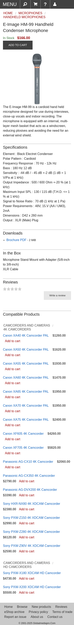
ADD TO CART (17, 45)
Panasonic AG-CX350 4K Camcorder (29, 475)
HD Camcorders (17, 567)
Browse (22, 606)
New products (41, 606)
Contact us (54, 616)
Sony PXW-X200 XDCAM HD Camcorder (32, 587)
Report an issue (15, 616)
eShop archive (14, 612)
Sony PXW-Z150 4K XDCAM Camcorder (31, 517)
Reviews (61, 606)
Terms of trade (62, 612)
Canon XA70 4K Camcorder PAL (26, 405)
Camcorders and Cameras (26, 325)
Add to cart (12, 341)
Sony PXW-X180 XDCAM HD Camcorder (32, 573)
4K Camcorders (17, 329)
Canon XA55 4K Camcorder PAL (26, 363)
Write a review (57, 295)
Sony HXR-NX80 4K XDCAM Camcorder (31, 503)
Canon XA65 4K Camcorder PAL (26, 391)
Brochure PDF (16, 240)
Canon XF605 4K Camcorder (23, 433)
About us (37, 616)
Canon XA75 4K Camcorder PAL (26, 419)
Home (8, 606)
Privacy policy (38, 612)
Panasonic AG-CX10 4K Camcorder (28, 461)
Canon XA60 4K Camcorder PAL (26, 377)
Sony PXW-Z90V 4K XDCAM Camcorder (31, 545)
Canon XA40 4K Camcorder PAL (26, 335)
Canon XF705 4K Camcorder (23, 447)
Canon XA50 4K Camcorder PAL (26, 349)
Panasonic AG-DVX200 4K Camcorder (30, 489)
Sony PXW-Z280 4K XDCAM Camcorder (31, 531)
